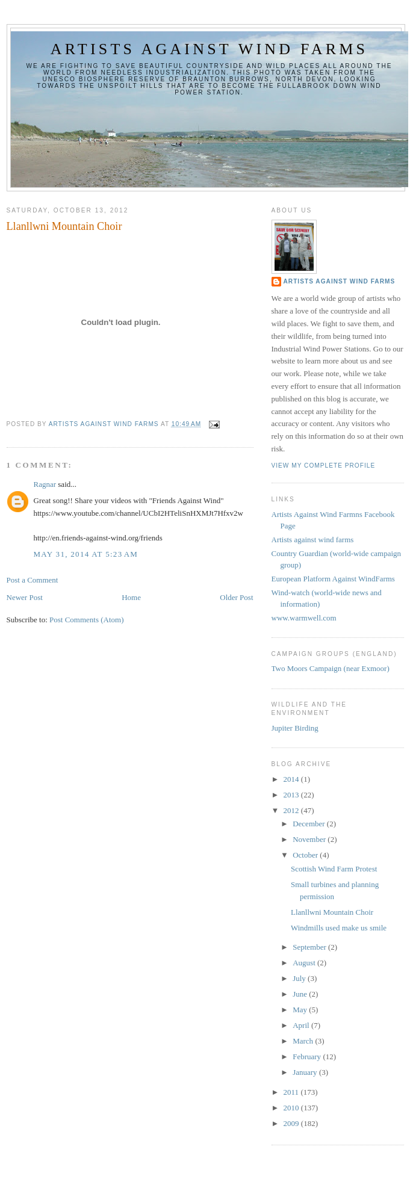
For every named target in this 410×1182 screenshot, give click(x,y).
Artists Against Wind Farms (340, 281)
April (302, 1025)
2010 (292, 1107)
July (300, 978)
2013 (292, 794)
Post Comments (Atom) (86, 619)
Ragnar (45, 484)
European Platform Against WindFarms (333, 578)
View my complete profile (324, 465)
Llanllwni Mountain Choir (332, 912)
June (301, 993)
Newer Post (25, 597)
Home (131, 597)
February (308, 1056)
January (306, 1072)
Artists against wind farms (209, 49)
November (310, 839)
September (310, 946)
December (310, 823)
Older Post (236, 597)
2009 (292, 1123)
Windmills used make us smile (339, 927)
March (304, 1040)
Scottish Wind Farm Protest (334, 868)
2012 (292, 810)
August (305, 962)
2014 (292, 779)
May (301, 1009)
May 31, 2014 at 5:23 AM (86, 554)
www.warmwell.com (304, 617)
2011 (292, 1092)
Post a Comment (32, 579)
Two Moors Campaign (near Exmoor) (331, 668)
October (306, 854)
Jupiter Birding (295, 727)
